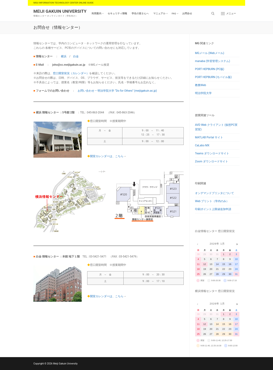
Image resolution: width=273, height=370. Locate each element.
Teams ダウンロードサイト (212, 153)
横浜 (64, 56)
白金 (76, 56)
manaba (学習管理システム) (212, 61)
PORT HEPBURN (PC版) (209, 69)
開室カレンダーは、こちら (106, 156)
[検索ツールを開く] (212, 13)
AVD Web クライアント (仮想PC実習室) (216, 127)
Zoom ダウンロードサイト (211, 161)
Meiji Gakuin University (60, 11)
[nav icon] (228, 13)
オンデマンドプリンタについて (214, 193)
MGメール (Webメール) (209, 53)
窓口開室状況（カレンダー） (71, 73)
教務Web (200, 85)
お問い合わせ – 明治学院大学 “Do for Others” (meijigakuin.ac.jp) (117, 90)
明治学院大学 (203, 93)
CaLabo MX (202, 145)
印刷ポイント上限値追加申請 (213, 209)
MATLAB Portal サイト (209, 137)
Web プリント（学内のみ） (212, 201)
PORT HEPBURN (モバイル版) (213, 77)
